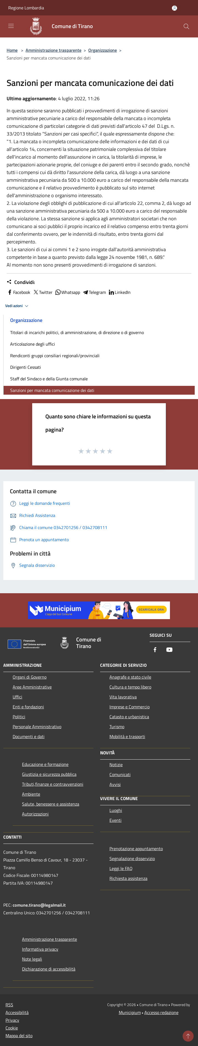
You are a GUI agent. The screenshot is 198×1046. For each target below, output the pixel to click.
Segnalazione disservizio (132, 858)
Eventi (115, 820)
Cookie (12, 1028)
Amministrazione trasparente (53, 50)
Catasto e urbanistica (129, 716)
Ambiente (31, 794)
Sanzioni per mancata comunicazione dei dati (52, 390)
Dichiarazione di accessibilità (48, 969)
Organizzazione (102, 50)
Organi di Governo (29, 677)
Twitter (42, 292)
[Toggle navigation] (11, 26)
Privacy (12, 1020)
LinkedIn (119, 292)
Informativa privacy (40, 949)
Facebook (18, 292)
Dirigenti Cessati (25, 367)
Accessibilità (17, 1012)
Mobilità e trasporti (127, 736)
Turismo (116, 726)
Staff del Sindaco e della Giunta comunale (49, 378)
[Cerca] (186, 26)
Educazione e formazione (45, 764)
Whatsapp (67, 292)
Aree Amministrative (32, 687)
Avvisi (115, 784)
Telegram (94, 292)
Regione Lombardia (26, 7)
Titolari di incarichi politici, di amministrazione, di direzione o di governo (77, 332)
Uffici (17, 696)
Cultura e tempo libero (130, 687)
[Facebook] (155, 650)
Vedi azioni (17, 306)
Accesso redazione (161, 1012)
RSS (9, 1004)
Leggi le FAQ (121, 868)
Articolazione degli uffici (32, 344)
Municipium (130, 1012)
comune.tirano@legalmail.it (39, 905)
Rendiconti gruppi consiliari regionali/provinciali (55, 355)
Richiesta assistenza (128, 878)
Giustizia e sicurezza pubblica (49, 774)
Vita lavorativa (123, 696)
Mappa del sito (19, 1035)
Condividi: (21, 282)
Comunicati (120, 774)
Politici (19, 716)
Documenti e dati (29, 736)
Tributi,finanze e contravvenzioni (52, 784)
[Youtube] (169, 650)
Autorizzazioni (35, 814)
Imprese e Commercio (129, 706)
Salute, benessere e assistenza (50, 804)
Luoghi (115, 810)
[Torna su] (188, 1036)
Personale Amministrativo (37, 726)
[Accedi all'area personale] (174, 8)
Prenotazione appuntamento (136, 848)
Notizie (116, 764)
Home (12, 50)
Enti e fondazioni (28, 706)
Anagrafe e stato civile (130, 677)
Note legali (32, 959)
